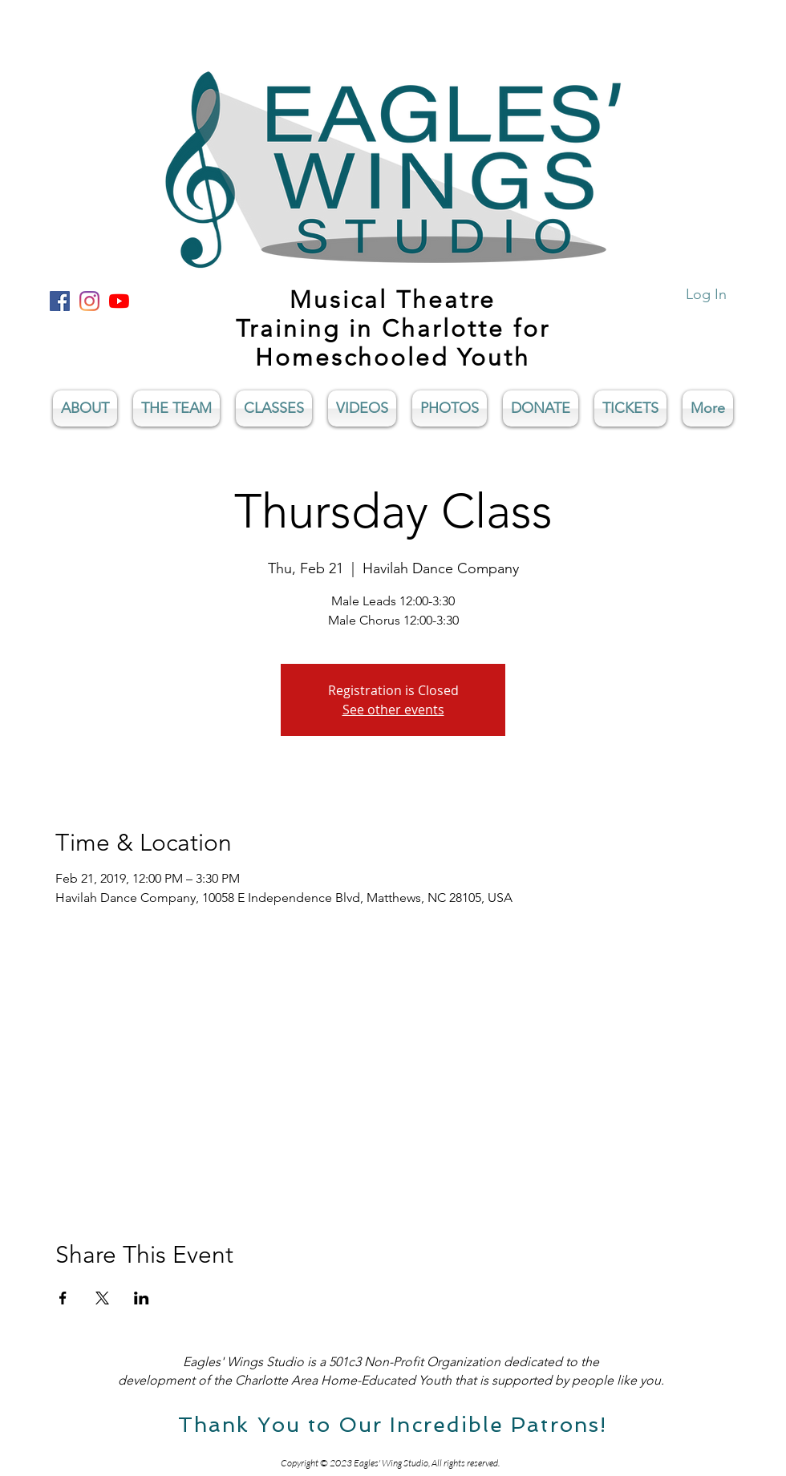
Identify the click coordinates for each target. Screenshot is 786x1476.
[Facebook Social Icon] (60, 301)
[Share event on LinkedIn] (141, 1298)
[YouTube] (119, 301)
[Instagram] (89, 301)
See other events (393, 709)
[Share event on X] (102, 1298)
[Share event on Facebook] (63, 1298)
